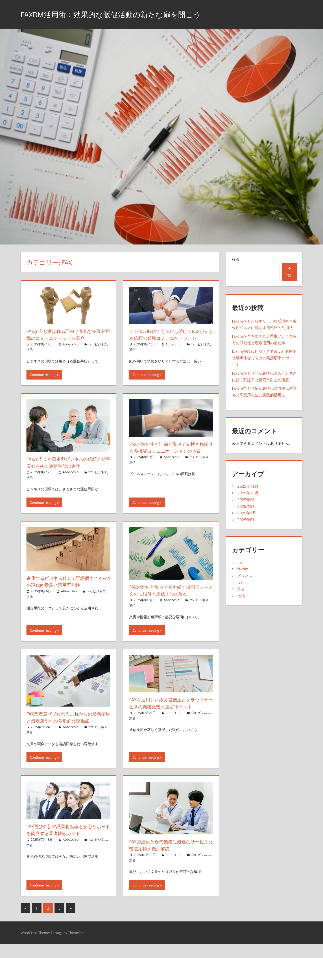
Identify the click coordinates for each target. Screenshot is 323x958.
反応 (241, 582)
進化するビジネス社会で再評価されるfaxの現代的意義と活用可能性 (66, 588)
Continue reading (43, 381)
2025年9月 (246, 499)
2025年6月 (246, 519)
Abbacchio (71, 344)
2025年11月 (247, 486)
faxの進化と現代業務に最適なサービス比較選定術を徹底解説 (171, 859)
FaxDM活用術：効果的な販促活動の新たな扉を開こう (119, 14)
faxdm (243, 569)
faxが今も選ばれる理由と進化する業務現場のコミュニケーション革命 (68, 334)
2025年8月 (246, 506)
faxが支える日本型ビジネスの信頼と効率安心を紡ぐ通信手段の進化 (65, 469)
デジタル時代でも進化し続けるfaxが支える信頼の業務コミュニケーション (169, 338)
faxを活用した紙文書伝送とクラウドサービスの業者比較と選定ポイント (171, 710)
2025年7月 (246, 512)
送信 (29, 349)
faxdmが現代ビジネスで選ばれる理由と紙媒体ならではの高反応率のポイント (264, 358)
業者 (29, 746)
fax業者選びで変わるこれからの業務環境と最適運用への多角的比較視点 (66, 727)
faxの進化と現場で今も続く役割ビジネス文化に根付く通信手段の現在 (171, 597)
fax (90, 344)
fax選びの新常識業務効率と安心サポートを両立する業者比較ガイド (68, 843)
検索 (236, 259)
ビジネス (101, 344)
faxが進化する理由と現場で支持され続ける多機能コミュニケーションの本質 (171, 458)
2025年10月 (247, 492)
